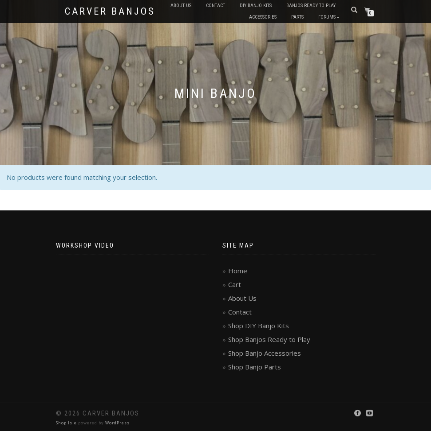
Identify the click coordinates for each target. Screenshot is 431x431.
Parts (297, 17)
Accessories (263, 17)
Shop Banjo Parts (254, 366)
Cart (234, 284)
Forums (327, 17)
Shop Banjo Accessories (264, 353)
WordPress (117, 423)
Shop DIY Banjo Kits (258, 325)
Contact (215, 5)
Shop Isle (66, 423)
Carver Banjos (110, 11)
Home (237, 270)
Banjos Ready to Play (311, 5)
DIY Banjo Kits (256, 5)
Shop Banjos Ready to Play (269, 339)
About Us (180, 5)
